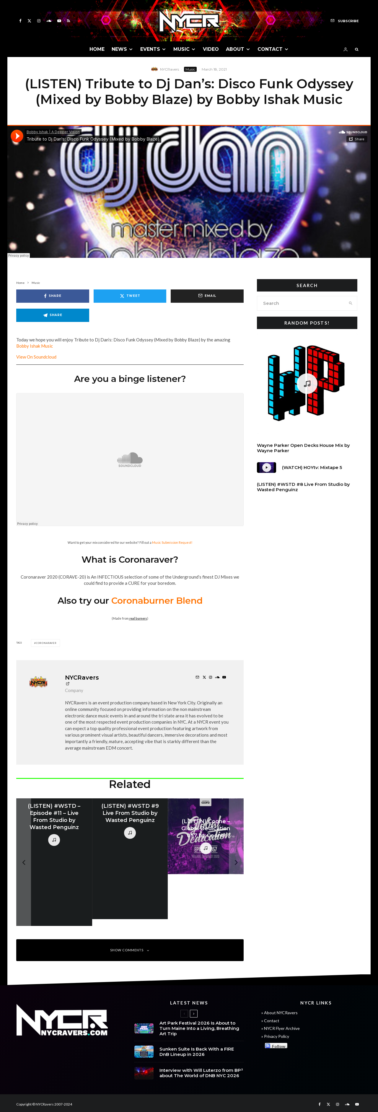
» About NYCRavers (279, 1012)
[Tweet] (130, 296)
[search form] (300, 303)
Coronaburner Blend (157, 600)
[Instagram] (38, 21)
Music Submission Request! (172, 542)
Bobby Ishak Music (34, 346)
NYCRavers (169, 69)
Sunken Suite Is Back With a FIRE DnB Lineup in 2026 (196, 1051)
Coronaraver (46, 643)
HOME (97, 49)
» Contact (270, 1020)
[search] (350, 303)
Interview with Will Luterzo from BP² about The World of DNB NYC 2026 (201, 1073)
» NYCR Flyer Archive (280, 1028)
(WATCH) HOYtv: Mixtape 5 (312, 467)
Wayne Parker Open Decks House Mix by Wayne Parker (303, 448)
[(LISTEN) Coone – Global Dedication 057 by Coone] (206, 836)
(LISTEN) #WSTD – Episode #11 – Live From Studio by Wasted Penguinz (54, 817)
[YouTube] (59, 21)
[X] (29, 21)
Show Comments (130, 950)
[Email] (207, 296)
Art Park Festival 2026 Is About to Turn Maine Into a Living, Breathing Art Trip (199, 1028)
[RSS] (68, 21)
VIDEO (211, 49)
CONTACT (270, 49)
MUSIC (181, 49)
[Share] (52, 296)
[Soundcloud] (48, 21)
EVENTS (150, 49)
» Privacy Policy (275, 1036)
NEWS (119, 49)
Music (190, 69)
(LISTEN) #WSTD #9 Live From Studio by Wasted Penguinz (130, 813)
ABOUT (235, 49)
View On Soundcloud (36, 356)
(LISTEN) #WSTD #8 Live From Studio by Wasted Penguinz (303, 487)
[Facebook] (20, 21)
